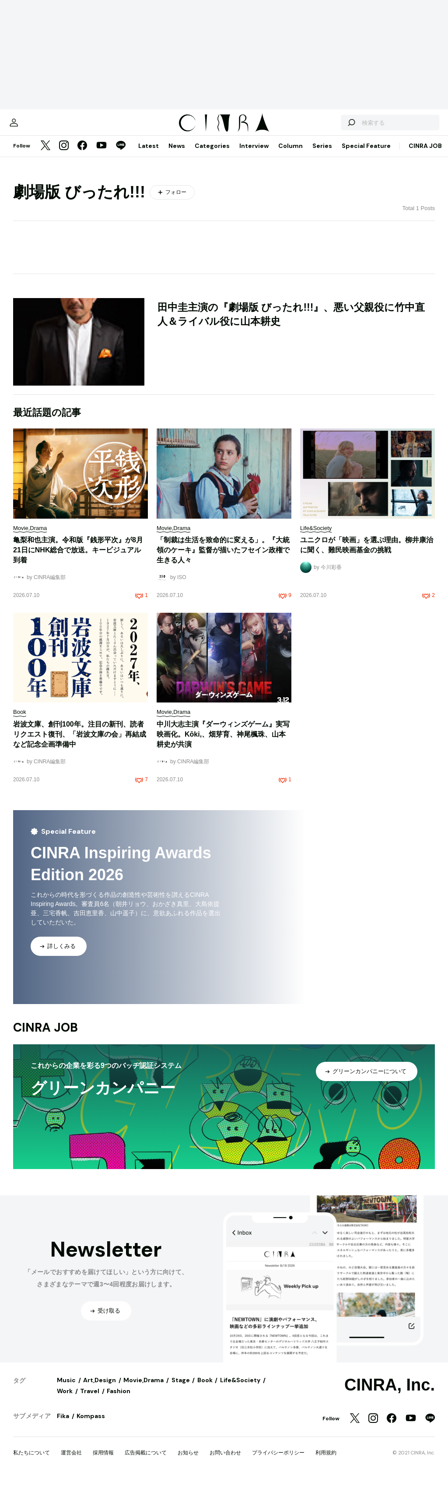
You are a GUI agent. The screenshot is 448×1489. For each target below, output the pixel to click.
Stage (181, 1389)
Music (66, 1389)
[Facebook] (82, 155)
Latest (148, 154)
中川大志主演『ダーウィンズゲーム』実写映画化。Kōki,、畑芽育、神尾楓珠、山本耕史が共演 (223, 743)
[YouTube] (101, 155)
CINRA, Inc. (389, 1393)
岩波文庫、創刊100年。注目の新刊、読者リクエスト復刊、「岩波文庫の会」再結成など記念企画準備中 (79, 743)
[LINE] (121, 155)
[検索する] (333, 127)
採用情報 (103, 1461)
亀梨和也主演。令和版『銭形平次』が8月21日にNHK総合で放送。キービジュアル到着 (78, 558)
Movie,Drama (143, 1389)
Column (290, 154)
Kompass (91, 1425)
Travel (89, 1400)
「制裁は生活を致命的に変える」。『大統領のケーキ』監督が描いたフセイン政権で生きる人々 (223, 558)
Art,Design (99, 1389)
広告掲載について (146, 1461)
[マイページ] (31, 127)
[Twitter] (45, 155)
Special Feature (366, 154)
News (176, 154)
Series (322, 154)
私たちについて (31, 1461)
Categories (212, 154)
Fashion (118, 1400)
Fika (63, 1425)
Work (65, 1400)
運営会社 (71, 1461)
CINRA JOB (425, 154)
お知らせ (188, 1461)
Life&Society (240, 1389)
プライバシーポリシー (278, 1461)
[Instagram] (64, 155)
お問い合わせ (225, 1461)
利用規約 (325, 1461)
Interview (254, 154)
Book (205, 1389)
